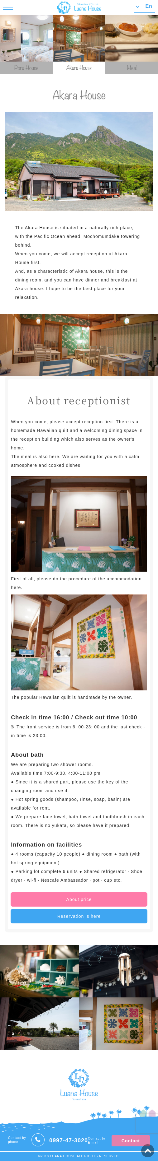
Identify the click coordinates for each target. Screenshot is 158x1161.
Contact (131, 1140)
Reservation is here (79, 916)
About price (79, 899)
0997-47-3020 (68, 1140)
